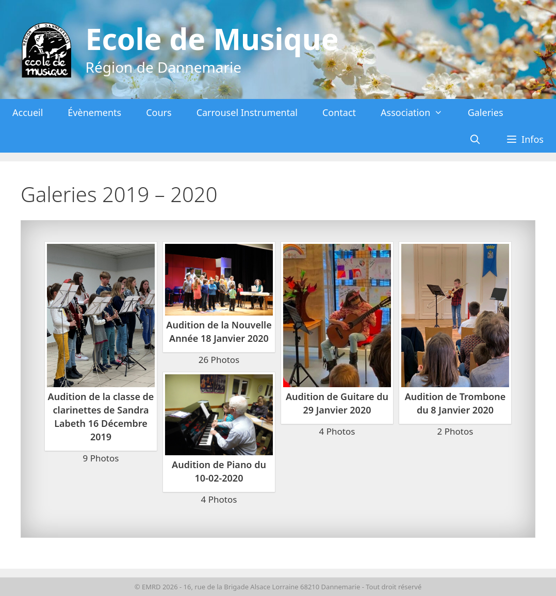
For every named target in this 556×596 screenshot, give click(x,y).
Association (418, 112)
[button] (525, 139)
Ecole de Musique (212, 39)
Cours (158, 112)
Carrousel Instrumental (247, 112)
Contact (339, 112)
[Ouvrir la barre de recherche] (475, 139)
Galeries (485, 112)
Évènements (94, 112)
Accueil (27, 112)
